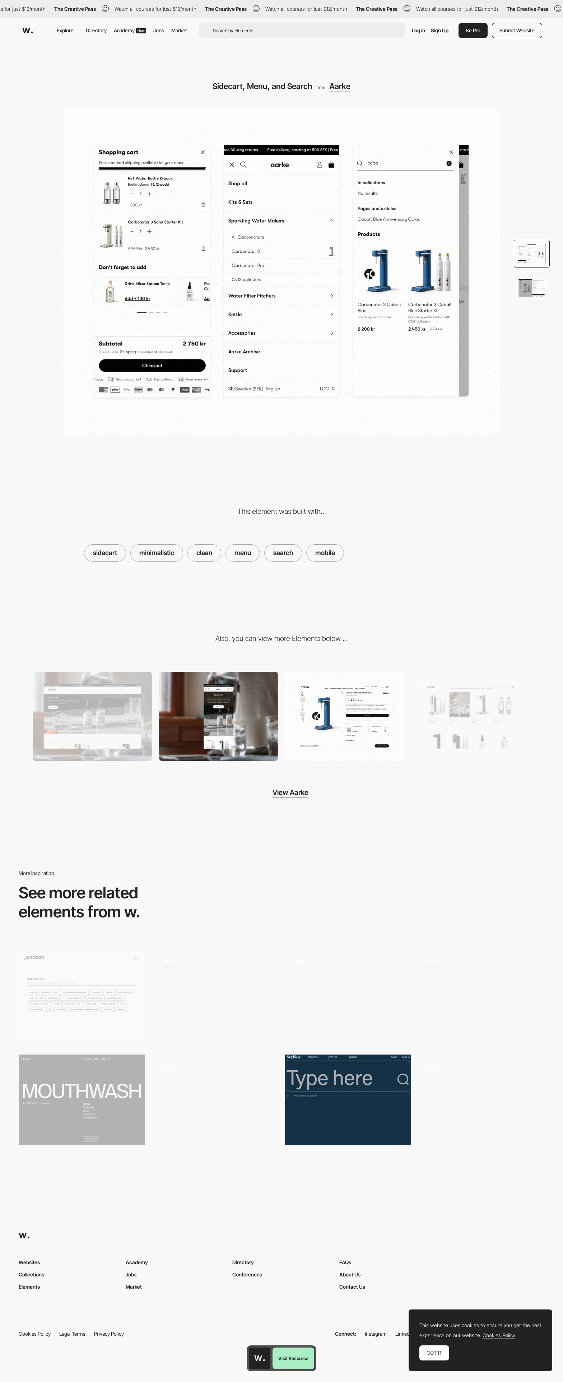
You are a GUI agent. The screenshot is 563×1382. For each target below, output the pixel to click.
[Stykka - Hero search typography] (348, 1100)
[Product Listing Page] (471, 716)
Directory (96, 30)
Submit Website (517, 30)
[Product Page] (344, 716)
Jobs (158, 30)
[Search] (215, 1102)
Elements (29, 1287)
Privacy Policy (109, 1334)
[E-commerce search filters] (215, 994)
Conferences (247, 1274)
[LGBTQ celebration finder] (481, 994)
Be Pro (473, 30)
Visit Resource (293, 1358)
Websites (29, 1262)
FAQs (345, 1262)
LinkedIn (404, 1334)
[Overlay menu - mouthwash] (82, 1100)
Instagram (376, 1334)
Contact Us (352, 1287)
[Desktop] (92, 716)
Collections (31, 1274)
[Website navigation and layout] (481, 1102)
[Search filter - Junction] (82, 994)
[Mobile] (218, 716)
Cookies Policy (35, 1334)
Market (179, 30)
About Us (349, 1274)
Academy (130, 30)
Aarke (339, 86)
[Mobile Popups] (348, 996)
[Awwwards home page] (259, 1358)
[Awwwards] (27, 30)
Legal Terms (72, 1334)
